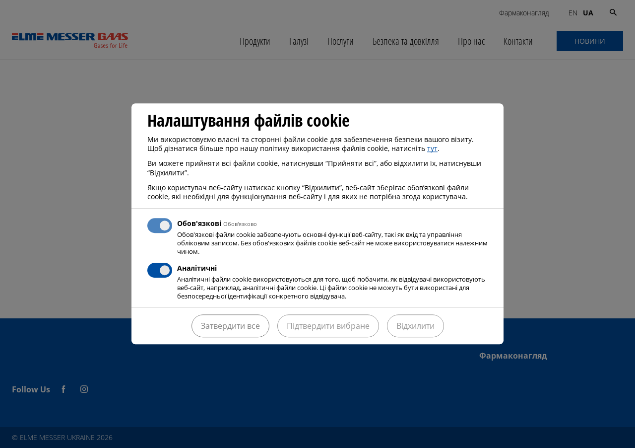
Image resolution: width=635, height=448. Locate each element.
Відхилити (415, 326)
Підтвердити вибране (328, 326)
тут (432, 148)
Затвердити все (230, 326)
